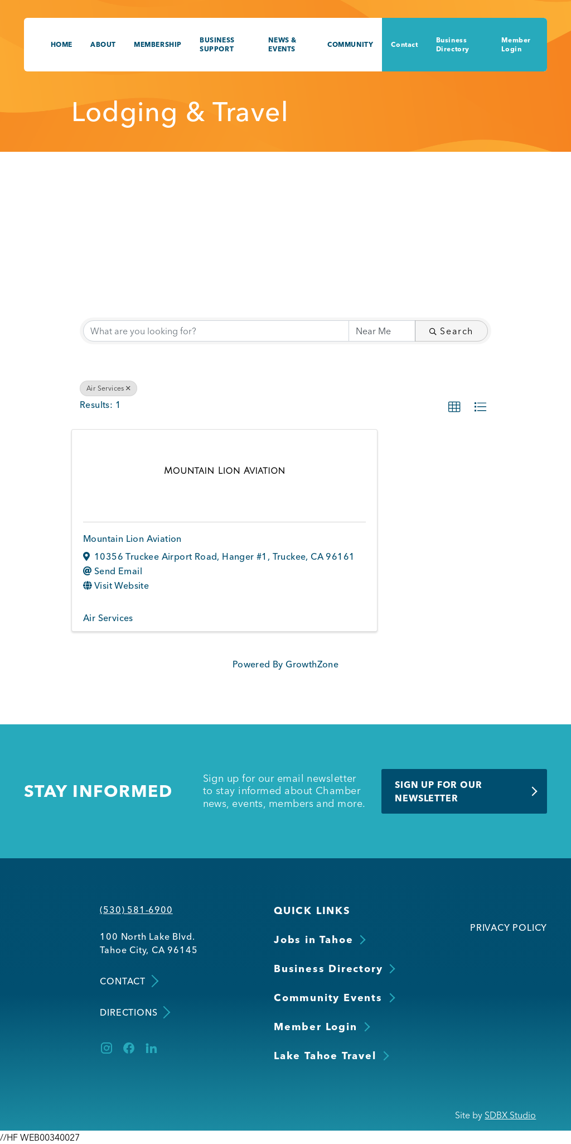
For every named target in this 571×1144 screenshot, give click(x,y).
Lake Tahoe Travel (325, 1055)
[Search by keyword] (216, 331)
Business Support (217, 44)
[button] (454, 407)
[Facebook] (129, 1048)
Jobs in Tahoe (313, 939)
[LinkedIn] (151, 1048)
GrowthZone (312, 664)
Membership (158, 44)
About (103, 44)
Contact (404, 44)
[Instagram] (106, 1048)
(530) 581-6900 (136, 909)
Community (350, 44)
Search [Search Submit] (451, 331)
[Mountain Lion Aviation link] (224, 470)
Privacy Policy (508, 927)
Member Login (516, 44)
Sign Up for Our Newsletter (438, 791)
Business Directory (453, 44)
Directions (134, 1012)
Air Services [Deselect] (108, 388)
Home (61, 44)
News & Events (282, 44)
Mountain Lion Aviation (132, 538)
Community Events (328, 997)
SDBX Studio (510, 1115)
